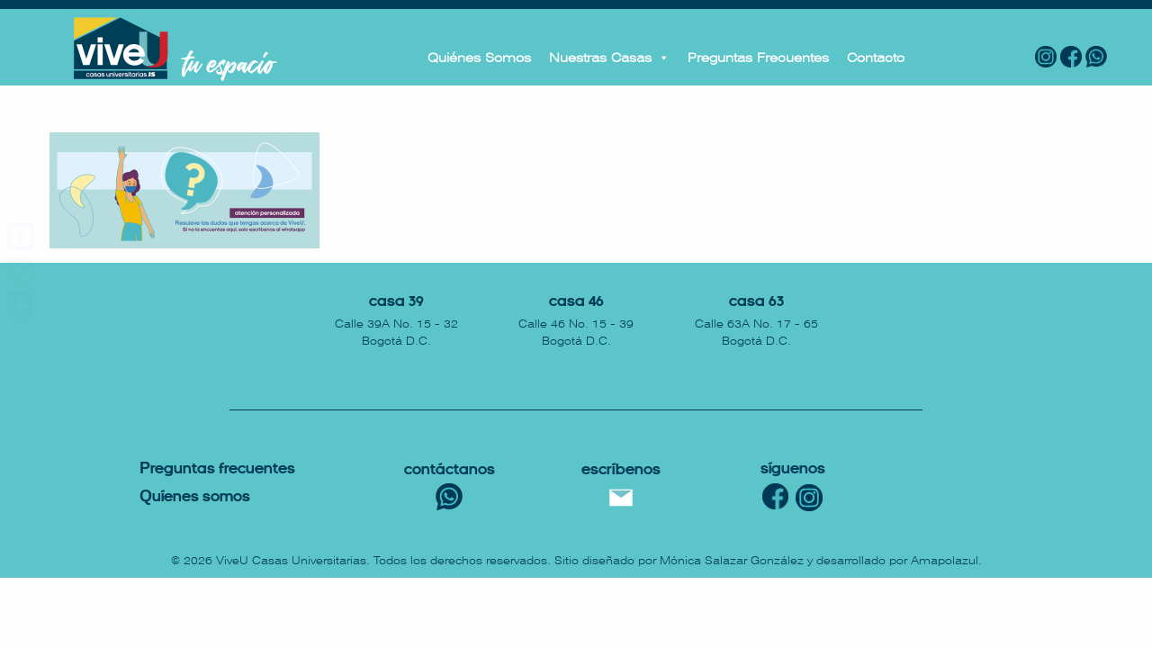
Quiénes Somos (479, 57)
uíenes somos (195, 497)
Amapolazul (944, 560)
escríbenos (621, 470)
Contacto (875, 57)
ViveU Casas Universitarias (291, 560)
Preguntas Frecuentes (758, 57)
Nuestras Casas (609, 57)
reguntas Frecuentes (217, 469)
